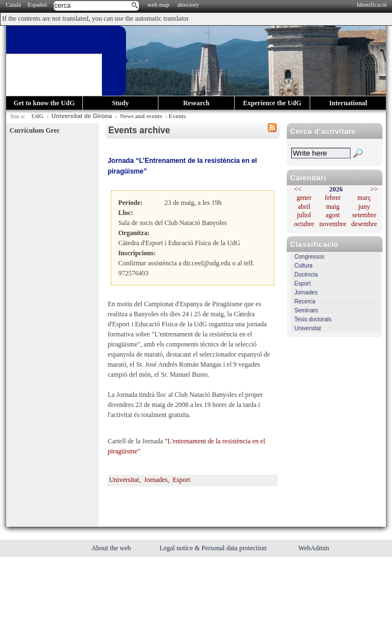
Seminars (306, 310)
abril (304, 206)
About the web (112, 548)
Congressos (309, 257)
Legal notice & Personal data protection (214, 548)
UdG (37, 116)
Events (177, 116)
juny (364, 206)
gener (304, 198)
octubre (304, 224)
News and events (141, 116)
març (364, 198)
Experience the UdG (272, 103)
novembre (332, 224)
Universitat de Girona (82, 116)
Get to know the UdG (43, 103)
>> (374, 189)
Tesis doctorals (313, 319)
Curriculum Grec (34, 130)
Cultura (303, 266)
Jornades (306, 292)
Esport (303, 283)
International (348, 103)
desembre (364, 224)
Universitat (308, 328)
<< (298, 189)
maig (332, 206)
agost (333, 215)
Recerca (305, 301)
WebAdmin (313, 548)
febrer (333, 198)
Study (120, 103)
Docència (306, 274)
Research (196, 103)
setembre (364, 215)
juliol (304, 215)
